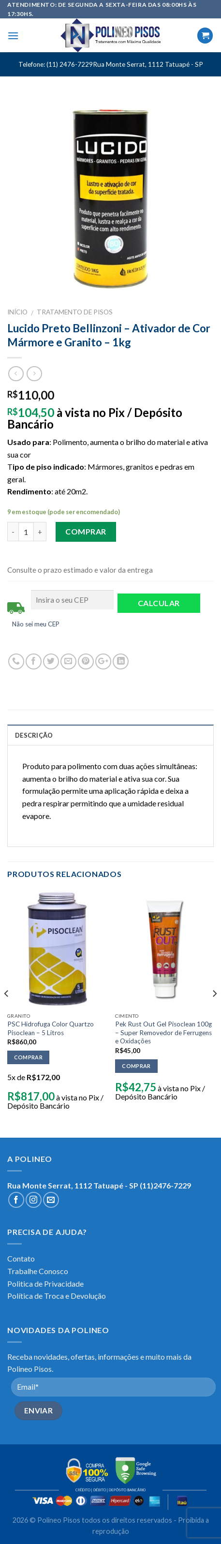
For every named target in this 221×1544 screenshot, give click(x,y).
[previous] (7, 1013)
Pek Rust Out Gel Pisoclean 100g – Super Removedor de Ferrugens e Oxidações (163, 1032)
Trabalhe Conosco (37, 1271)
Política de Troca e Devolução (56, 1295)
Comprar (85, 531)
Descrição (34, 735)
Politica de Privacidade (45, 1283)
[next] (214, 1013)
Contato (21, 1258)
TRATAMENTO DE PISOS (75, 312)
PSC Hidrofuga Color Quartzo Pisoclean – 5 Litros (50, 1028)
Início (17, 312)
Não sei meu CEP (35, 624)
